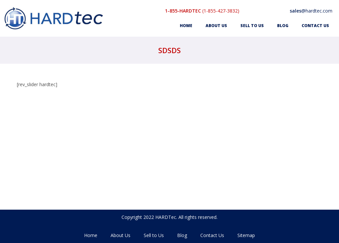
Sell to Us (252, 25)
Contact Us (315, 25)
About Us (216, 25)
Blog (282, 25)
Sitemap (246, 235)
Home (186, 25)
